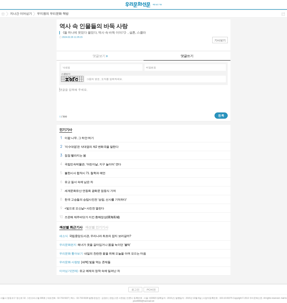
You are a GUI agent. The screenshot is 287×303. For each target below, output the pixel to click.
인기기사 (65, 129)
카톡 (77, 44)
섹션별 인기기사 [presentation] (96, 227)
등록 (221, 115)
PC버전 (151, 289)
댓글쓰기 (187, 56)
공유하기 (283, 14)
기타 (84, 44)
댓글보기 (100, 56)
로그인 (135, 289)
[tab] (71, 227)
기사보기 (220, 40)
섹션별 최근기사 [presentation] (71, 227)
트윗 (70, 44)
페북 (62, 44)
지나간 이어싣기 (21, 13)
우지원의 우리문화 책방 (53, 13)
